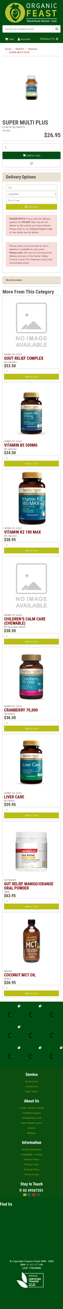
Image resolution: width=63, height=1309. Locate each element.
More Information (14, 280)
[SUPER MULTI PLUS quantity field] (31, 147)
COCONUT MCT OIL (20, 975)
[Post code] (31, 200)
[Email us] (24, 1195)
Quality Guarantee (31, 1149)
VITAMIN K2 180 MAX (22, 532)
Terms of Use (31, 1174)
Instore (31, 1127)
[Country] (31, 194)
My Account (31, 1081)
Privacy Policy (31, 1164)
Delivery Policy (31, 1159)
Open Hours (31, 1091)
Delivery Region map (41, 228)
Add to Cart (31, 155)
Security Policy (31, 1169)
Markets (31, 1132)
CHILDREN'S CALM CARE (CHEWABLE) (25, 621)
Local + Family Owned (32, 1107)
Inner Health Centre (31, 1122)
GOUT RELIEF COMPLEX (23, 358)
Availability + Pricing (31, 1154)
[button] (31, 163)
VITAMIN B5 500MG (21, 445)
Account (24, 39)
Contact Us (31, 1086)
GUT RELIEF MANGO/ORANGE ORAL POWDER (28, 885)
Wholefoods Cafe (31, 1117)
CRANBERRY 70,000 (21, 710)
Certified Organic (31, 1112)
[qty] (31, 187)
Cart (9, 39)
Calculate (31, 206)
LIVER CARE (14, 797)
